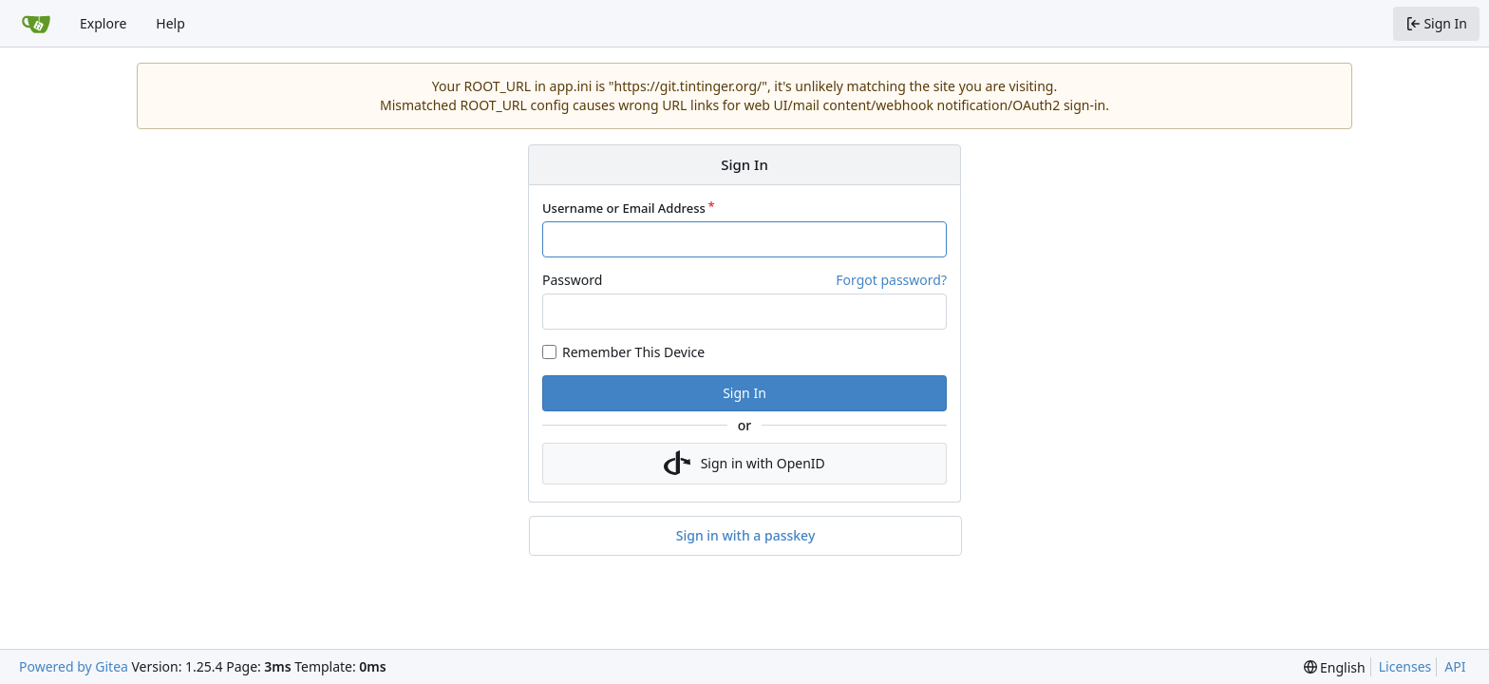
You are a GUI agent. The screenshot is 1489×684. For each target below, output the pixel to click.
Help (170, 23)
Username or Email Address (624, 208)
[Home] (36, 24)
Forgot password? (891, 280)
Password (572, 280)
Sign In (744, 393)
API (1454, 666)
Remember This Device (633, 352)
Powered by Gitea (73, 666)
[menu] (1335, 667)
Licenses (1405, 666)
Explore (103, 23)
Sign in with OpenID (744, 463)
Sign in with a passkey (746, 535)
